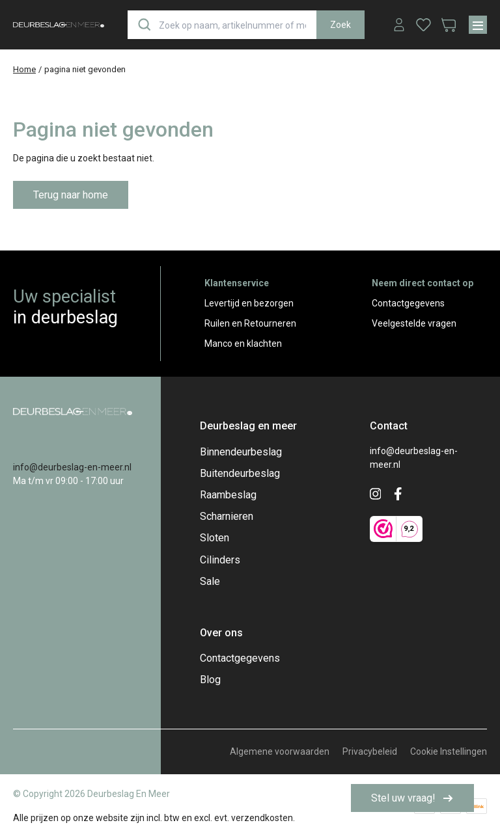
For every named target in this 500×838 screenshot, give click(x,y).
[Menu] (478, 25)
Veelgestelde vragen (414, 323)
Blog (210, 679)
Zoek (340, 25)
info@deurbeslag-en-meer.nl (72, 467)
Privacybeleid (369, 751)
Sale (210, 581)
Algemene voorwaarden (279, 751)
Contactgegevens (408, 303)
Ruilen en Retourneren (250, 323)
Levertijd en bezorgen (249, 303)
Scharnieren (226, 516)
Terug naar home (70, 195)
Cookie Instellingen (448, 751)
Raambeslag (228, 495)
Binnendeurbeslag (241, 452)
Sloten (214, 538)
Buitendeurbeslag (240, 473)
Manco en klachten (243, 343)
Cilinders (220, 560)
